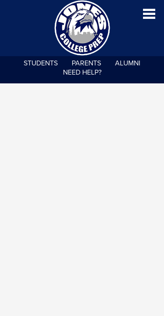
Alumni (127, 63)
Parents (86, 63)
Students (41, 63)
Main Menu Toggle (149, 14)
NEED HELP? (82, 72)
